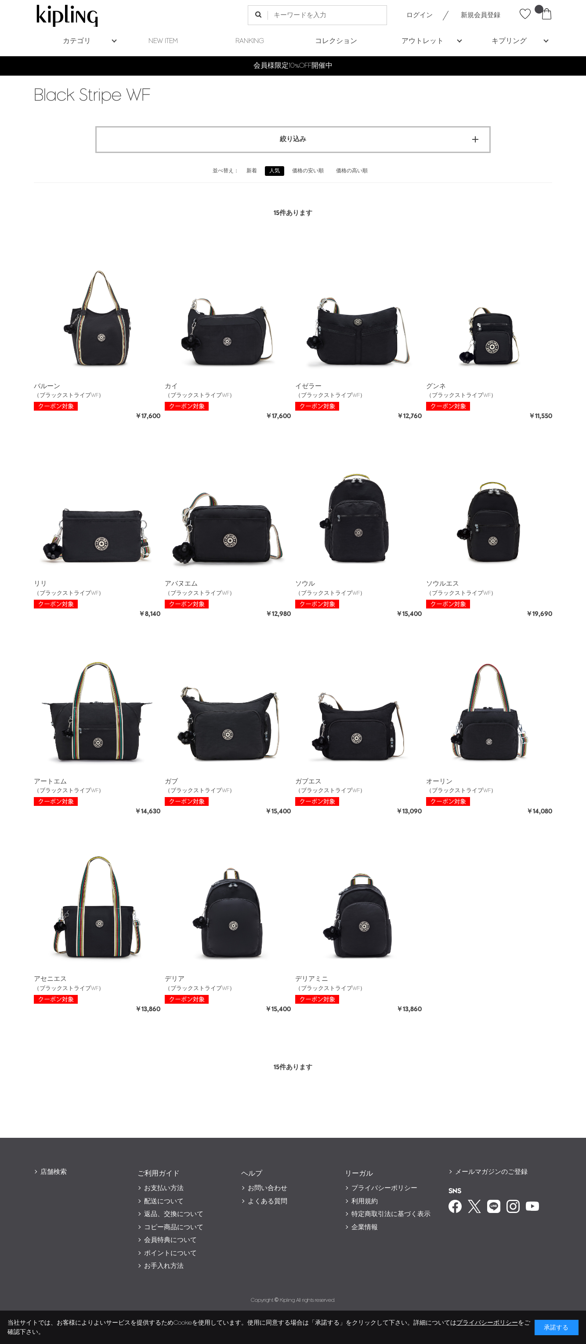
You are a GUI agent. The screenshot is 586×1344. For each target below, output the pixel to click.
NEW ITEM (163, 41)
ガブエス (308, 781)
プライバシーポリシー (384, 1188)
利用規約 (364, 1201)
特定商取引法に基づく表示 (390, 1214)
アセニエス (50, 979)
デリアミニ (311, 979)
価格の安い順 (308, 171)
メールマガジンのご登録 (491, 1172)
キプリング (509, 41)
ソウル (305, 583)
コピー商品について (173, 1227)
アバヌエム (181, 583)
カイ (171, 386)
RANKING (249, 41)
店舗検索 (53, 1172)
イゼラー (308, 386)
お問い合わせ (267, 1188)
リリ (40, 583)
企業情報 (364, 1227)
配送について (164, 1201)
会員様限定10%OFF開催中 (293, 66)
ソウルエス (442, 583)
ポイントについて (170, 1253)
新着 (251, 171)
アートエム (50, 781)
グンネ (436, 386)
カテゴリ (77, 41)
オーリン (439, 781)
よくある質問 (267, 1201)
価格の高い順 (352, 171)
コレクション (336, 41)
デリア (174, 979)
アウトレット (423, 41)
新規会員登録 (480, 15)
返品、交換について (173, 1214)
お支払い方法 (164, 1188)
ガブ (171, 781)
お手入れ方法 (164, 1266)
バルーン (47, 386)
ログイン (419, 15)
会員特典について (170, 1240)
